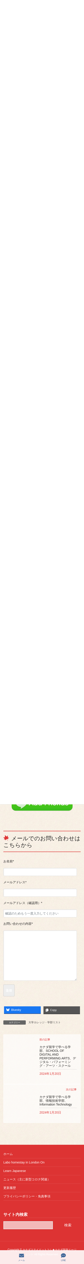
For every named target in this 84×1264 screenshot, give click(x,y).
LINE (63, 1257)
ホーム (8, 1154)
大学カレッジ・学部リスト (44, 1022)
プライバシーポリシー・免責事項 (26, 1196)
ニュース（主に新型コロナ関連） (26, 1179)
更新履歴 (9, 1188)
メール (21, 1257)
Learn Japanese (14, 1171)
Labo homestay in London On (24, 1162)
